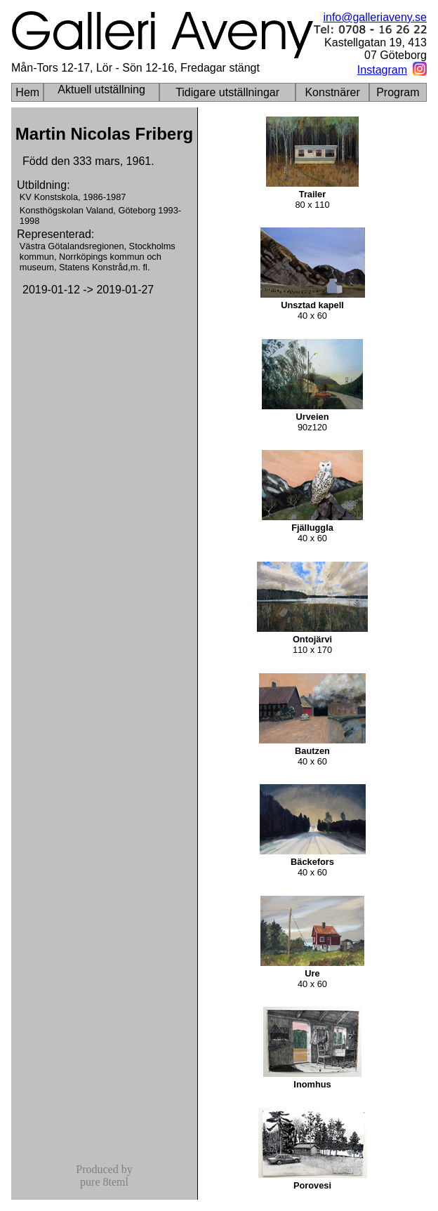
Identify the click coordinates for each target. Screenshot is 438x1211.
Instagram (382, 70)
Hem (27, 92)
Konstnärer (332, 92)
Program (397, 92)
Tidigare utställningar (227, 92)
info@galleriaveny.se (375, 17)
